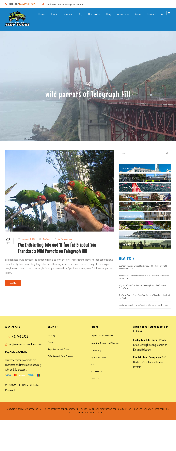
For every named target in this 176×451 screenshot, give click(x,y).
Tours (54, 14)
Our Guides (94, 14)
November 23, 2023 (28, 239)
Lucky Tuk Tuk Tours (145, 340)
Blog (108, 14)
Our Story (51, 335)
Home (41, 14)
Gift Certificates (96, 371)
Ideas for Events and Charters (105, 343)
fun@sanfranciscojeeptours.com (25, 344)
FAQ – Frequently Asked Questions (60, 356)
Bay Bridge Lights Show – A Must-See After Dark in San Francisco (143, 305)
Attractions (123, 14)
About (138, 14)
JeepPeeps (46, 239)
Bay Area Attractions (98, 357)
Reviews (67, 14)
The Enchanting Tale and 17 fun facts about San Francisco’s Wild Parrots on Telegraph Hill (57, 248)
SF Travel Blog (95, 350)
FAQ (80, 14)
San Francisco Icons (65, 239)
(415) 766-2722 (27, 4)
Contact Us (94, 378)
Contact (151, 14)
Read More (13, 283)
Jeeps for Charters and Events (101, 335)
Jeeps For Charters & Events (58, 349)
